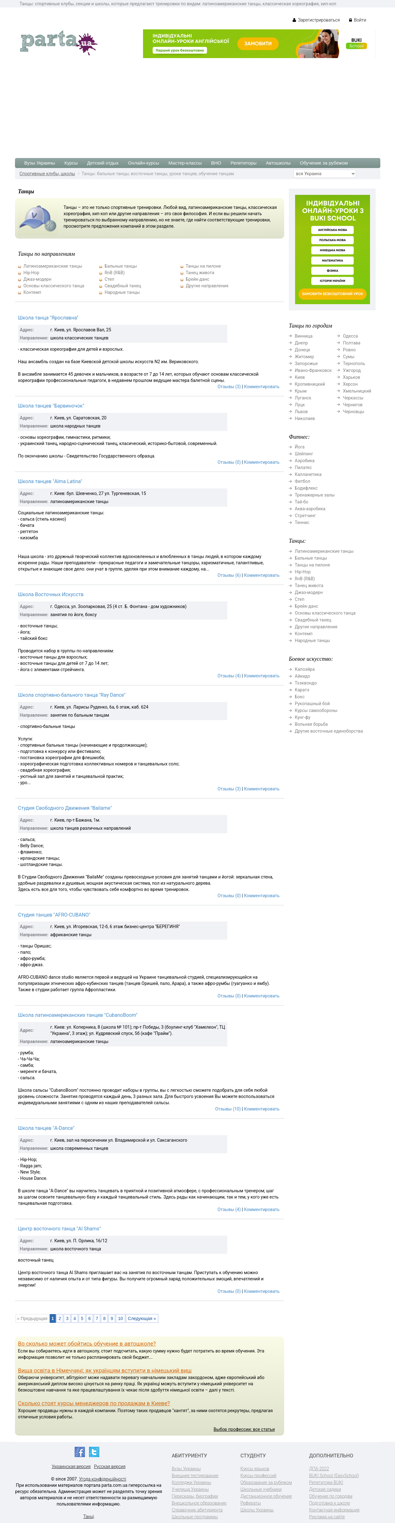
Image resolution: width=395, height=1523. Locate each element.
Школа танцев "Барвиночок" (51, 406)
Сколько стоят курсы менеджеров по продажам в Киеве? (94, 1403)
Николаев (305, 418)
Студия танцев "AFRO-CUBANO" (54, 915)
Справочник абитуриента (197, 1509)
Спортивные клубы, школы (47, 173)
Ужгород (352, 370)
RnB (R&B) (115, 272)
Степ (109, 279)
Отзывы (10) (228, 1108)
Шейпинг (304, 453)
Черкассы (353, 397)
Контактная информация (334, 1509)
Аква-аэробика (310, 508)
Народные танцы (122, 292)
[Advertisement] (197, 105)
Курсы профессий (258, 1475)
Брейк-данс (197, 279)
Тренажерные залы (315, 494)
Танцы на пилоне (203, 266)
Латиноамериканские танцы (52, 266)
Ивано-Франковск (313, 370)
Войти (357, 19)
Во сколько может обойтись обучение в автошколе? (87, 1343)
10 (120, 1318)
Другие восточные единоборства (329, 731)
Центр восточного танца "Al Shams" (59, 1229)
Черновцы (353, 411)
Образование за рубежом (266, 1482)
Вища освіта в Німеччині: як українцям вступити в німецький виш (105, 1370)
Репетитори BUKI (326, 1482)
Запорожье (306, 363)
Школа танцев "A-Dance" (46, 1128)
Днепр (301, 342)
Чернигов (353, 404)
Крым (301, 390)
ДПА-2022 (319, 1468)
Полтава (351, 342)
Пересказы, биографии (195, 1496)
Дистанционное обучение (266, 1496)
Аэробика (304, 460)
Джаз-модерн (37, 279)
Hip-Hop (31, 272)
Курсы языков (254, 1468)
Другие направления (207, 285)
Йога (299, 446)
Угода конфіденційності (102, 1478)
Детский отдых (103, 163)
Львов (301, 411)
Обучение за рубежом (324, 163)
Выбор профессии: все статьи (244, 1429)
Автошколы (278, 163)
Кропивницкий (310, 384)
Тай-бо (301, 501)
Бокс (300, 696)
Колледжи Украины (191, 1482)
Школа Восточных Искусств (51, 594)
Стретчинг (305, 515)
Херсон (350, 384)
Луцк (300, 404)
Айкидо (302, 676)
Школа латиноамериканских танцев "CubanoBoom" (78, 1015)
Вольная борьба (311, 724)
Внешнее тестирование (195, 1475)
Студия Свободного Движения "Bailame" (65, 808)
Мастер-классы (185, 163)
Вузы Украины (39, 163)
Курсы (71, 163)
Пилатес (303, 467)
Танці (88, 1516)
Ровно (349, 349)
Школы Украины (257, 1509)
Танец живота (200, 272)
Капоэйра (305, 669)
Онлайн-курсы (143, 163)
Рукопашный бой (312, 703)
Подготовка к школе (329, 1503)
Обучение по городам (331, 1496)
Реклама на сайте (327, 1516)
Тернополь (354, 363)
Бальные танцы (121, 266)
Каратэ (302, 689)
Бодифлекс (306, 488)
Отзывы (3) (229, 386)
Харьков (351, 377)
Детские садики (325, 1489)
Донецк (302, 349)
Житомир (304, 356)
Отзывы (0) (229, 462)
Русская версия (110, 1466)
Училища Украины (190, 1489)
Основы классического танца (53, 285)
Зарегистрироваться (316, 19)
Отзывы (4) (229, 675)
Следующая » (142, 1318)
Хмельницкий (357, 390)
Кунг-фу (302, 717)
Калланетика (308, 474)
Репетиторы (243, 163)
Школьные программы (195, 1516)
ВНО (216, 163)
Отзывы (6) (229, 575)
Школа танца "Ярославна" (48, 318)
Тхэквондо (306, 682)
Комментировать (261, 386)
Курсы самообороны (316, 710)
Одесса (350, 336)
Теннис (302, 522)
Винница (304, 336)
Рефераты (250, 1503)
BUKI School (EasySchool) (334, 1475)
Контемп (32, 292)
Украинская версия (71, 1466)
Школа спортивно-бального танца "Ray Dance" (72, 695)
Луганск (303, 397)
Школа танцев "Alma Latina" (50, 481)
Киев (300, 377)
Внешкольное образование (199, 1503)
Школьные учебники (261, 1489)
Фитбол (302, 481)
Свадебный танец (123, 285)
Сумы (348, 356)
